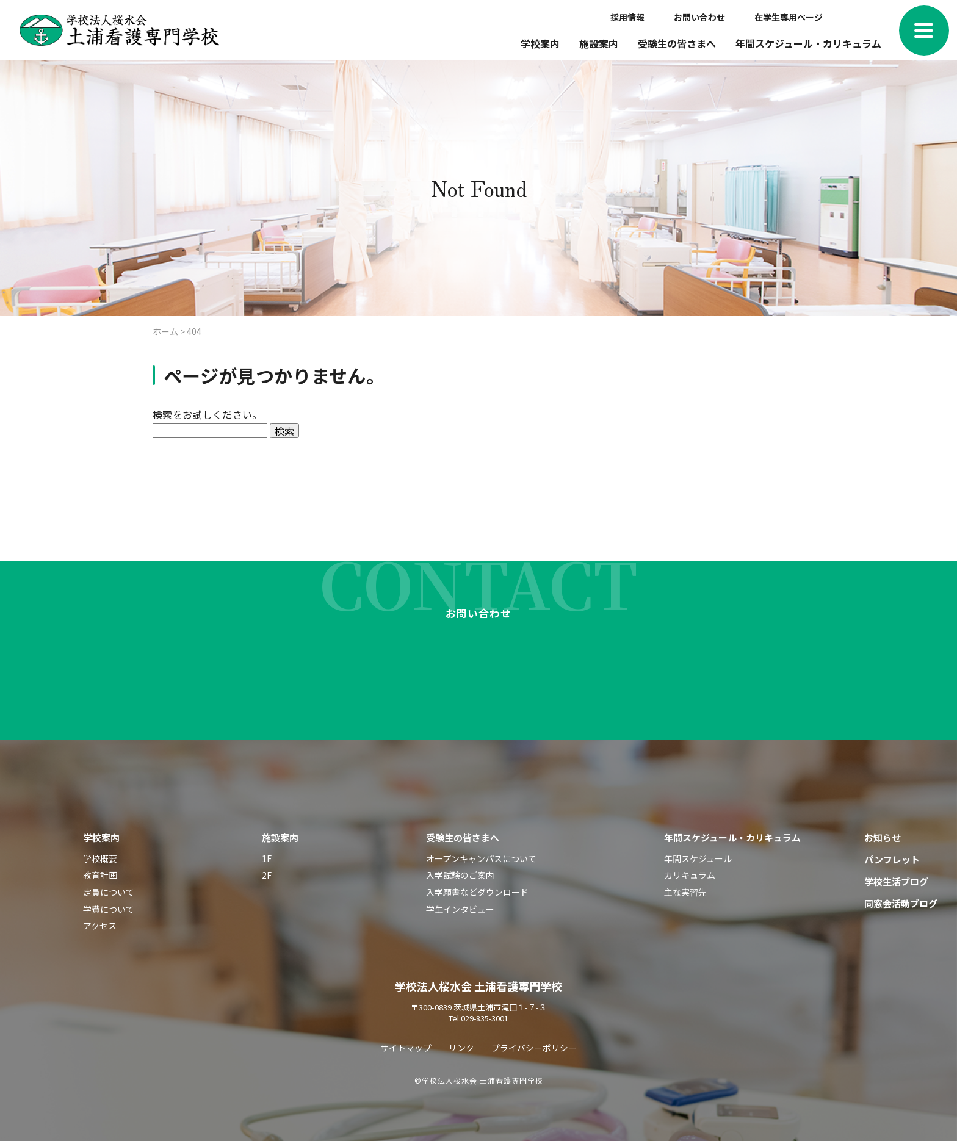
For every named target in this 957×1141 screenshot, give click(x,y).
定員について (108, 886)
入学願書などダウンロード (477, 886)
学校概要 (100, 852)
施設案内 (598, 43)
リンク (461, 1041)
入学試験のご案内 (460, 869)
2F (267, 869)
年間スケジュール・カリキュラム (808, 43)
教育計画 (100, 869)
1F (267, 852)
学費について (108, 903)
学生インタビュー (460, 903)
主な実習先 (685, 886)
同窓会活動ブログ (900, 897)
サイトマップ (406, 1041)
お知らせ (882, 831)
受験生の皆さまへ (677, 43)
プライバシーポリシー (534, 1041)
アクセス (100, 919)
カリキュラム (689, 869)
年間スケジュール (698, 852)
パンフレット (892, 853)
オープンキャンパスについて (481, 852)
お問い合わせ (699, 17)
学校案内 (540, 43)
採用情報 (627, 17)
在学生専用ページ (788, 17)
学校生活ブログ (896, 875)
